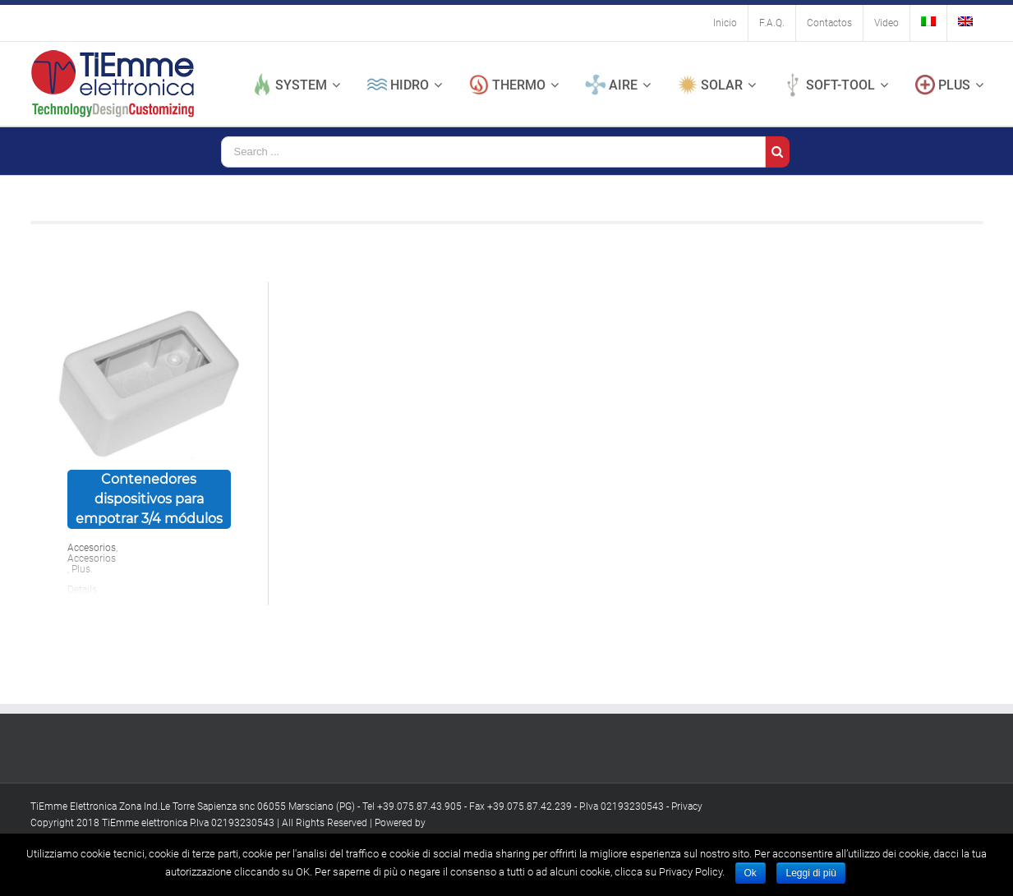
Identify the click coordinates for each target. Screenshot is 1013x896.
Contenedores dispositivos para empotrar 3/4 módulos (149, 498)
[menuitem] (725, 23)
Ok (750, 873)
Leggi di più (810, 873)
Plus (80, 569)
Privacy (686, 806)
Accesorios (91, 548)
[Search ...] (493, 152)
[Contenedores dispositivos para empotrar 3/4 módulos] (149, 376)
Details (82, 589)
